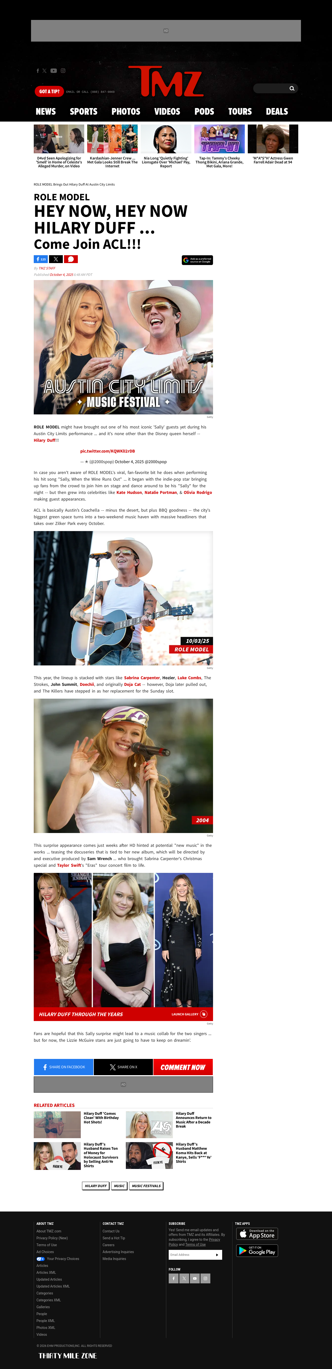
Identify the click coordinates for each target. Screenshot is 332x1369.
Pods (204, 112)
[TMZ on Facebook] (38, 71)
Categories (44, 1293)
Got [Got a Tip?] (49, 92)
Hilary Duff (95, 1185)
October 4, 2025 (62, 274)
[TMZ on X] (45, 71)
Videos (167, 112)
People (41, 1314)
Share (63, 1067)
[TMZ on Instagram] (63, 70)
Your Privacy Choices (57, 1259)
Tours (240, 112)
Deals (277, 112)
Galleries (43, 1307)
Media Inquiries (114, 1259)
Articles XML (46, 1273)
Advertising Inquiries (118, 1252)
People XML (45, 1321)
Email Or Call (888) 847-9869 (90, 92)
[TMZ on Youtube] (54, 70)
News (46, 112)
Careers (109, 1245)
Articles (42, 1266)
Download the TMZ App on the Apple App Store (257, 1234)
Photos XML (45, 1328)
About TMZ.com (48, 1231)
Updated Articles (49, 1279)
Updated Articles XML (53, 1286)
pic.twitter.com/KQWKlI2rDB (107, 451)
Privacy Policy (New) (52, 1238)
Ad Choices (45, 1252)
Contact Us (111, 1231)
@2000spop (156, 461)
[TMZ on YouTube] (195, 1278)
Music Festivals (146, 1185)
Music (119, 1185)
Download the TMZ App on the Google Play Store (257, 1250)
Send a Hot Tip (114, 1238)
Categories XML (48, 1300)
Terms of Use (46, 1245)
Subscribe (217, 1255)
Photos (126, 112)
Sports (83, 112)
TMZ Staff (46, 268)
